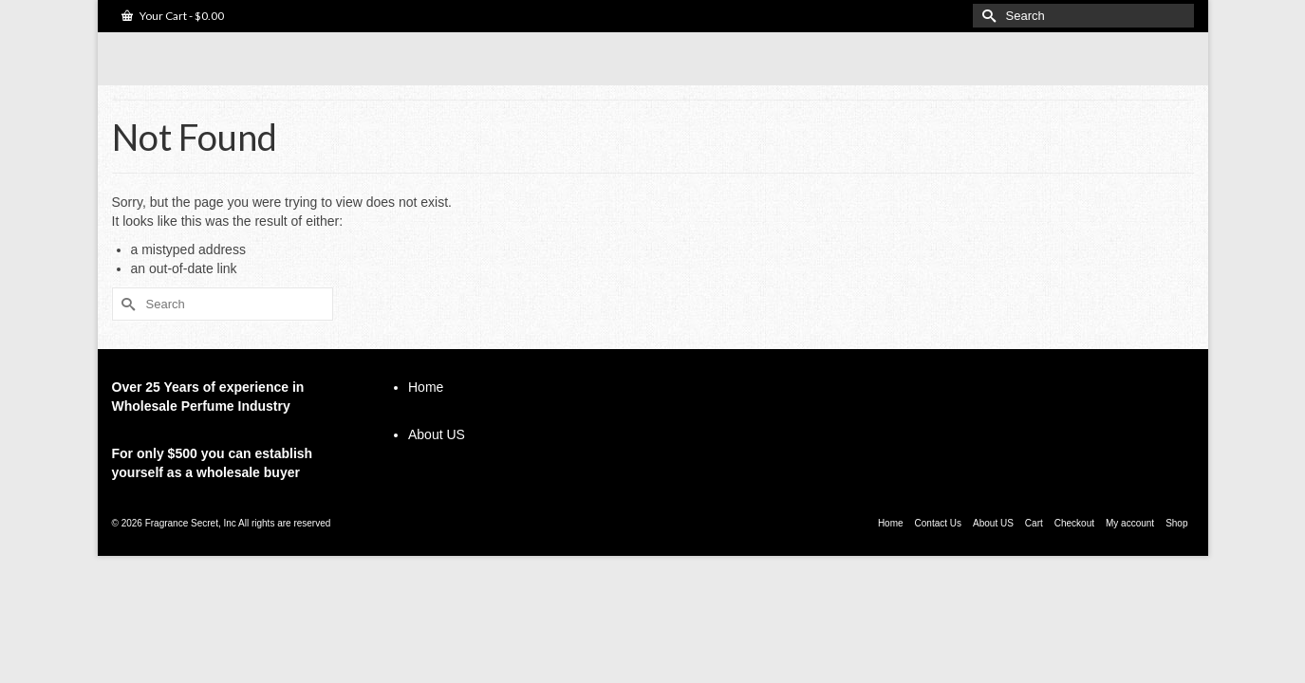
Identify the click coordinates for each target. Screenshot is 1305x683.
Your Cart (172, 16)
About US (436, 464)
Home (425, 417)
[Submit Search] (987, 16)
